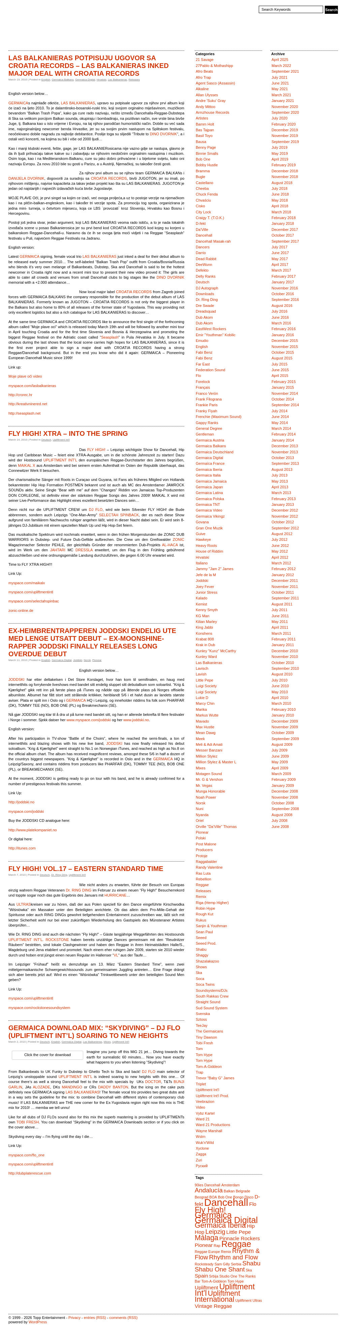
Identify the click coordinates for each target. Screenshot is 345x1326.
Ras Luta (203, 873)
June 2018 (280, 194)
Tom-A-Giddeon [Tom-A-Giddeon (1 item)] (214, 1281)
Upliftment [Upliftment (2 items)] (206, 1287)
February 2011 (284, 639)
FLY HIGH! (96, 450)
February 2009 (284, 779)
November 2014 (285, 393)
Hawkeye (203, 539)
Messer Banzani (209, 750)
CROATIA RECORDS (109, 178)
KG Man (202, 616)
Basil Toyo (204, 136)
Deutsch (46, 439)
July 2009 (279, 750)
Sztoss (201, 1019)
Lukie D (202, 698)
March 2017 (281, 270)
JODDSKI (16, 679)
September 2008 (285, 809)
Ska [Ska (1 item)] (249, 1270)
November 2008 (285, 797)
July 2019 (279, 147)
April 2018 (280, 206)
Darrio (201, 253)
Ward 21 (203, 1119)
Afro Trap (203, 77)
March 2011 (281, 633)
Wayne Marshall (209, 1131)
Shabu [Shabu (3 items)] (251, 1263)
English (45, 79)
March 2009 (281, 774)
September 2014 (285, 405)
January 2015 (283, 387)
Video (200, 1107)
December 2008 (285, 791)
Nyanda (202, 815)
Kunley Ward (206, 657)
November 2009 (285, 727)
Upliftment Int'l (61, 439)
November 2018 (285, 177)
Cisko (200, 206)
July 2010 (279, 680)
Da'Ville (202, 230)
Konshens (204, 633)
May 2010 (280, 692)
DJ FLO (96, 510)
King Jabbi (204, 627)
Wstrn (201, 1137)
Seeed (201, 938)
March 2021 (281, 95)
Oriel (199, 820)
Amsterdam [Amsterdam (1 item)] (230, 1185)
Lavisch (202, 668)
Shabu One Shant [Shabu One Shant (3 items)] (220, 1269)
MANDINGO (72, 1087)
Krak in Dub (205, 645)
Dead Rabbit (206, 259)
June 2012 (280, 546)
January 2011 (283, 645)
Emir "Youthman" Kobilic (216, 335)
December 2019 (285, 130)
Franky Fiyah (206, 411)
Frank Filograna (209, 399)
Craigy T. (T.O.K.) (210, 218)
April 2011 (280, 627)
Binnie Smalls (207, 153)
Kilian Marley (206, 622)
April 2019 (280, 159)
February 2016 (284, 329)
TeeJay (202, 1025)
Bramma (203, 171)
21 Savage (205, 60)
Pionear (97, 660)
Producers (204, 850)
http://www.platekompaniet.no (32, 830)
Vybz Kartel (205, 1113)
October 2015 (283, 352)
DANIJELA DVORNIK (26, 178)
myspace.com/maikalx (26, 583)
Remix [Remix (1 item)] (226, 1252)
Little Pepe (204, 680)
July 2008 (279, 820)
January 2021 (283, 101)
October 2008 (283, 803)
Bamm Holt (205, 124)
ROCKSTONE (57, 940)
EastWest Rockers (211, 329)
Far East (203, 364)
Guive (201, 534)
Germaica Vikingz (210, 516)
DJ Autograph (207, 288)
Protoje (202, 856)
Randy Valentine (209, 867)
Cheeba (202, 188)
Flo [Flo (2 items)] (252, 1204)
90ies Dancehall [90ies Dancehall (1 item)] (207, 1185)
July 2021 (279, 77)
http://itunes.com (22, 848)
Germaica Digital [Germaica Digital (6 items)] (226, 1220)
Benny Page (206, 147)
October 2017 (283, 235)
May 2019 (280, 153)
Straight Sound (208, 1002)
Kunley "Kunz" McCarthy (216, 651)
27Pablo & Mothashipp (214, 66)
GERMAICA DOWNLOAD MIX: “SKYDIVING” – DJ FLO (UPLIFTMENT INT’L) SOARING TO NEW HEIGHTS (94, 1031)
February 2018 (284, 218)
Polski (201, 838)
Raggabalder (206, 862)
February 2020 (284, 124)
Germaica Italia (208, 475)
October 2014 (283, 399)
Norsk (87, 660)
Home (15, 38)
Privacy (74, 1318)
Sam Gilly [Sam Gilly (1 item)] (222, 1264)
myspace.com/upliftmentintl (30, 592)
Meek (200, 739)
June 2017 (280, 253)
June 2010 (280, 686)
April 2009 (280, 768)
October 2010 (283, 663)
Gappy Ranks (207, 423)
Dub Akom (204, 317)
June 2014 (280, 417)
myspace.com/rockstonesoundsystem (39, 1008)
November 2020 (285, 107)
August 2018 (282, 183)
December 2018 (285, 171)
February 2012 (284, 569)
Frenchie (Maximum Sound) (219, 417)
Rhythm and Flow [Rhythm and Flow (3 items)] (233, 1257)
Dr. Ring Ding (59, 874)
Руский (202, 1166)
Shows (201, 967)
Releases (134, 79)
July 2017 (279, 247)
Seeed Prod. (206, 943)
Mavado (202, 721)
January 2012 (283, 575)
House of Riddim (209, 551)
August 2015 (282, 358)
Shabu (201, 949)
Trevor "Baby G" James (215, 1078)
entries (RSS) (95, 1318)
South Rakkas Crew (212, 996)
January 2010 (283, 715)
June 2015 (280, 370)
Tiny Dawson (206, 1037)
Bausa (201, 142)
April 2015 (280, 376)
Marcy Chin (205, 703)
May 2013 (280, 481)
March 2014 (281, 428)
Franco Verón (207, 393)
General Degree (209, 428)
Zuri (199, 1160)
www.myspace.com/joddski (88, 720)
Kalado (201, 598)
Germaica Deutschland (214, 452)
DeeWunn (204, 265)
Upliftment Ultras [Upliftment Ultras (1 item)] (248, 1300)
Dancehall (204, 235)
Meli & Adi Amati (209, 744)
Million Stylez (206, 756)
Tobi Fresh (204, 1043)
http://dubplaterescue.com (29, 1173)
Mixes (107, 1041)
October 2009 (283, 733)
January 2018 (283, 223)
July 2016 (279, 311)
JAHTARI (57, 550)
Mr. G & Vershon (209, 779)
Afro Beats (204, 71)
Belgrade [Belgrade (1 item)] (243, 1191)
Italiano (202, 563)
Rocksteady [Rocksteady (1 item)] (204, 1264)
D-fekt (201, 223)
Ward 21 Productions (213, 1125)
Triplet (201, 1084)
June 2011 (280, 616)
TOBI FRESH (28, 1122)
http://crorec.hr (20, 395)
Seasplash (109, 337)
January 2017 (283, 282)
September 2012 (285, 528)
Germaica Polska (210, 499)
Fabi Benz (204, 352)
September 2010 (285, 668)
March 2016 (281, 323)
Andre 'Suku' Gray (211, 101)
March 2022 (281, 66)
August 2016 (282, 306)
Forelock (203, 382)
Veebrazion (205, 1102)
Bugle (200, 177)
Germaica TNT (208, 504)
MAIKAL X (26, 465)
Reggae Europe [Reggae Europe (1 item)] (207, 1252)
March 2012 (281, 563)
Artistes (202, 118)
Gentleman (205, 434)
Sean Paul (204, 932)
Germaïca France (210, 463)
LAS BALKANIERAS (78, 103)
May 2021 (280, 89)
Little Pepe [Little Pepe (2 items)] (238, 1232)
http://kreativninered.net (27, 404)
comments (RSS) (123, 1318)
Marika (201, 709)
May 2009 (280, 762)
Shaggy (202, 955)
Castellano (204, 183)
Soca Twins (205, 984)
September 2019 (285, 142)
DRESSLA (85, 550)
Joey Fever (205, 587)
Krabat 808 (205, 639)
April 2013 (280, 487)
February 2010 (284, 709)
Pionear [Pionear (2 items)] (204, 1245)
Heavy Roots (206, 546)
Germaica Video (209, 510)
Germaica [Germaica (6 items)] (213, 1215)
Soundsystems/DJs (211, 990)
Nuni (199, 809)
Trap (199, 1072)
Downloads (205, 294)
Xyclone (202, 1148)
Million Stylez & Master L (216, 762)
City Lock (203, 212)
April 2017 (280, 265)
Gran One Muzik (209, 528)
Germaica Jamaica (211, 481)
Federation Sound (210, 370)
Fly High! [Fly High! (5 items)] (210, 1210)
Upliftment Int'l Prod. (212, 1096)
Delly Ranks (206, 276)
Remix (201, 897)
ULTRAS (24, 904)
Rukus (201, 920)
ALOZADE (41, 1087)
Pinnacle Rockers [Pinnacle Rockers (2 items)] (239, 1238)
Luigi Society (206, 686)
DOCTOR (153, 1082)
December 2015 (285, 341)
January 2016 (283, 335)
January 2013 (283, 504)
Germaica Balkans (62, 79)
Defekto (202, 270)
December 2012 (285, 510)
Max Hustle (205, 727)
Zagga (201, 1154)
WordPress (38, 1322)
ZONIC (178, 539)
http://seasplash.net (24, 413)
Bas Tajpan (205, 130)
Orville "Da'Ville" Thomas (216, 827)
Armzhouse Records (212, 112)
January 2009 (283, 785)
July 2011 (279, 610)
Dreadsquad (206, 311)
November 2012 (285, 516)
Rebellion (203, 879)
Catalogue (36, 38)
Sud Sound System (211, 1008)
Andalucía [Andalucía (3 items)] (209, 1190)
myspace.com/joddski (26, 811)
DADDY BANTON (113, 1087)
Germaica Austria (210, 440)
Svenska (203, 1014)
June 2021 (280, 83)
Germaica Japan (209, 487)
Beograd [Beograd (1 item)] (201, 1197)
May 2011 (280, 622)
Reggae (202, 885)
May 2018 (280, 200)
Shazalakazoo (207, 961)
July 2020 (279, 118)
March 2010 (281, 703)
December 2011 (285, 581)
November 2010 (285, 657)
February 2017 (284, 276)
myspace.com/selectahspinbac (33, 601)
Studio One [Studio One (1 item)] (228, 1276)
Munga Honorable (210, 791)
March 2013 (281, 493)
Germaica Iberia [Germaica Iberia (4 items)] (220, 1225)
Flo (198, 376)
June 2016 (280, 317)
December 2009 (285, 721)
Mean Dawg (206, 733)
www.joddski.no (136, 720)
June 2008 (280, 827)
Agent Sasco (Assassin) (215, 83)
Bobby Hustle (207, 165)
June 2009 (280, 756)
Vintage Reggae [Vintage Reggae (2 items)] (213, 1306)
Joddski (77, 660)
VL (116, 955)
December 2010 (285, 651)
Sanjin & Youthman (211, 926)
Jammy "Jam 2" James (214, 569)
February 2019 (284, 165)
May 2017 (280, 259)
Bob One (203, 159)
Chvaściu (203, 200)
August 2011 (282, 604)
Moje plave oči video (25, 376)
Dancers (203, 247)
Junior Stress (206, 592)
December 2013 (285, 446)
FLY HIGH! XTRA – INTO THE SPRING (68, 433)
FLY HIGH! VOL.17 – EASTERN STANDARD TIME (85, 868)
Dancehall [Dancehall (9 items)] (226, 1202)
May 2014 (280, 423)
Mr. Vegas (204, 785)
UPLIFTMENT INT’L (60, 460)
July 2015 (279, 364)
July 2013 (279, 475)
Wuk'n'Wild (205, 1143)
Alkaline (202, 89)
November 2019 (285, 136)
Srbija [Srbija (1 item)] (213, 1276)
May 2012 (280, 551)
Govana (202, 522)
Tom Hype (204, 1055)
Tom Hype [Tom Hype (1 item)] (235, 1281)
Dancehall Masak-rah (213, 241)
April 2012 (280, 557)
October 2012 (283, 522)
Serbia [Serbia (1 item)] (236, 1264)
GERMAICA (18, 103)
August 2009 (282, 744)
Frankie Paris (207, 405)
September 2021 (285, 71)
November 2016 (285, 288)
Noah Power (206, 797)
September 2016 (285, 300)
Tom (199, 1049)
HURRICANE (115, 895)
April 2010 (280, 698)
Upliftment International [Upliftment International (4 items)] (217, 1296)
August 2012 (282, 534)
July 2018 (279, 188)
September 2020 (285, 112)
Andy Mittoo (205, 107)
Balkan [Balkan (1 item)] (229, 1191)
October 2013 (283, 458)
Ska (199, 973)
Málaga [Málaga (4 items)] (206, 1238)
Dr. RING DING (79, 890)
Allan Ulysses (207, 95)
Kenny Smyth (207, 610)
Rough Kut (204, 914)
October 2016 (283, 294)
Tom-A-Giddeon (209, 1067)
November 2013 (285, 452)
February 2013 (284, 499)
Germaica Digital (85, 79)
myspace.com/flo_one (26, 1155)
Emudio (202, 341)
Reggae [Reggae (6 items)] (236, 1244)
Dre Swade (205, 306)
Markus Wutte (207, 715)
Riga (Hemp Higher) (212, 903)
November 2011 (285, 587)
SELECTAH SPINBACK (119, 515)
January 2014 (283, 440)
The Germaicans (209, 1031)
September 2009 (285, 739)
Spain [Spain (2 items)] (201, 1276)
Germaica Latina (209, 493)
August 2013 (282, 469)
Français (203, 387)
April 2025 (280, 60)
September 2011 (285, 598)
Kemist (201, 604)
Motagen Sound (209, 774)
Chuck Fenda (207, 194)
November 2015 (285, 347)
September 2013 (285, 463)
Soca (200, 979)
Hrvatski (101, 79)
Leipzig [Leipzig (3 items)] (215, 1231)
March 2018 (281, 212)
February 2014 (284, 434)
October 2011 (283, 592)
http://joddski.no (21, 802)
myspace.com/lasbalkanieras (32, 386)
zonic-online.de (20, 610)
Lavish (201, 674)
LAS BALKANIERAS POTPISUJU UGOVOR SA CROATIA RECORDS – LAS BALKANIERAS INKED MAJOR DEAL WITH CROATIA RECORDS (88, 65)
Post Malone (206, 844)
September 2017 (285, 241)
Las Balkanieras (117, 79)
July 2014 (279, 411)
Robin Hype (205, 908)
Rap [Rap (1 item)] (217, 1246)
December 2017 (285, 230)
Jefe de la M (206, 575)
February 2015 (284, 382)
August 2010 (282, 674)
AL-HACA (170, 545)
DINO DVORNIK (163, 134)
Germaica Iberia (209, 469)
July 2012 (279, 539)
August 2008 (282, 815)
